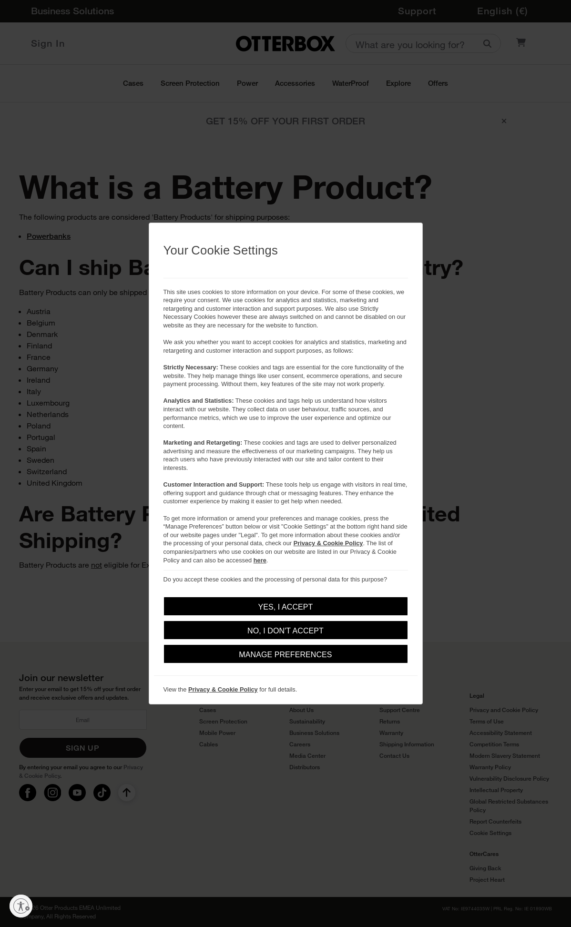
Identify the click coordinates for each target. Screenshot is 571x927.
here (260, 560)
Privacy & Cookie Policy (328, 543)
